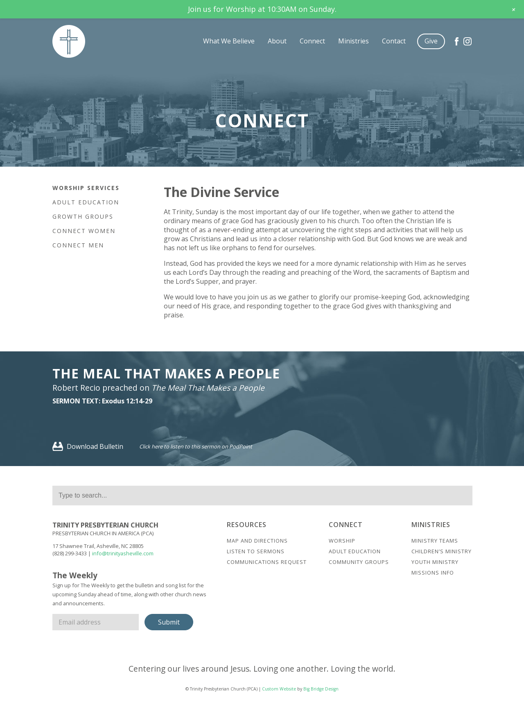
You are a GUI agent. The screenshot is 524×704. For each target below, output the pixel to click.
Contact (394, 40)
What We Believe (229, 40)
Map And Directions (257, 540)
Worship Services (86, 188)
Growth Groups (82, 216)
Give (431, 40)
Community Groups (359, 562)
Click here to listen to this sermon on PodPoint (195, 446)
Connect (312, 40)
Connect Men (78, 245)
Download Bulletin (87, 446)
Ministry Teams (434, 540)
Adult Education (85, 202)
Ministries (353, 40)
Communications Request (267, 562)
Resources (247, 524)
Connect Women (83, 231)
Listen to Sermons (256, 551)
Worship (342, 540)
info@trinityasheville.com (123, 553)
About (277, 40)
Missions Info (432, 572)
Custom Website (279, 689)
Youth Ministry (434, 562)
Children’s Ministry (441, 551)
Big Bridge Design (321, 689)
